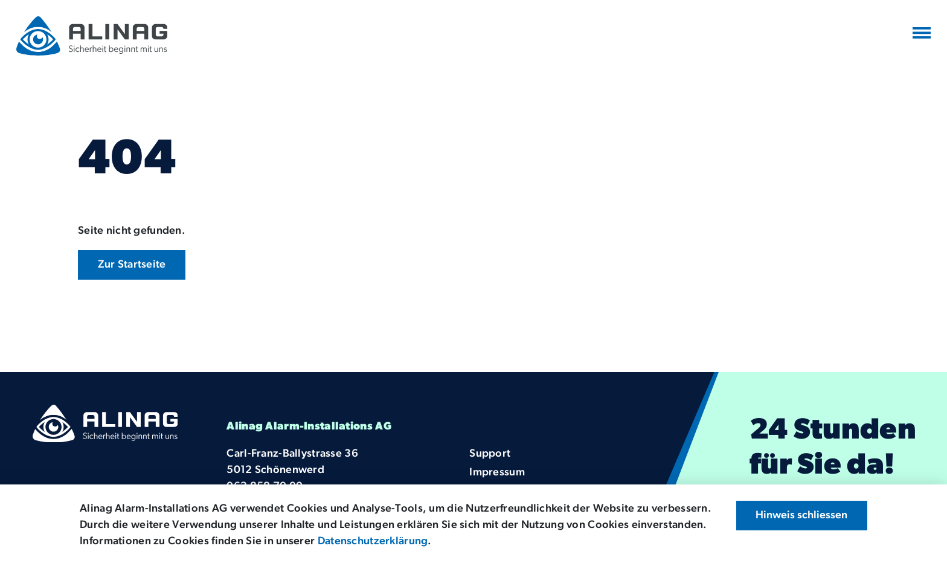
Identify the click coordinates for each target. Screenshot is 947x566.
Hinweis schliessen (801, 515)
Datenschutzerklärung (373, 541)
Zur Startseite (132, 265)
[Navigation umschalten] (922, 33)
